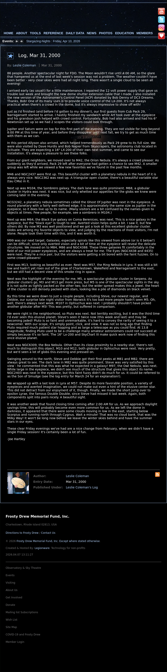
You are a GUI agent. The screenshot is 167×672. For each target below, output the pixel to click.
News (91, 33)
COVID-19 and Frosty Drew (23, 634)
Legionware (42, 548)
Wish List (11, 619)
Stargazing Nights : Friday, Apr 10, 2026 (53, 41)
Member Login (15, 641)
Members (145, 33)
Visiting (10, 582)
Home (8, 33)
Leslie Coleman (24, 65)
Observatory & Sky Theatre (23, 567)
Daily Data (75, 33)
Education (124, 33)
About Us (11, 590)
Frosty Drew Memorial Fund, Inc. (58, 541)
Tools (35, 33)
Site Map (11, 627)
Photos (105, 33)
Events (10, 575)
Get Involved (14, 597)
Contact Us (48, 532)
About (21, 33)
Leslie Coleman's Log (82, 487)
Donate (10, 604)
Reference (53, 33)
